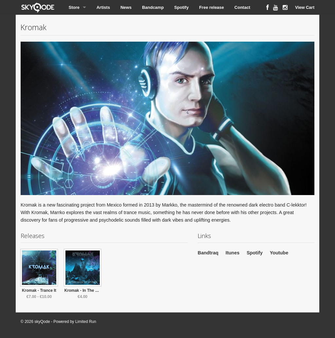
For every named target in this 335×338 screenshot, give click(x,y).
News (126, 7)
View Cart (304, 7)
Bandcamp (153, 7)
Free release (211, 7)
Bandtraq (208, 252)
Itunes (232, 252)
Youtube (279, 252)
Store (74, 7)
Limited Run (85, 321)
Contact (242, 7)
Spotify (181, 7)
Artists (103, 7)
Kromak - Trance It (39, 290)
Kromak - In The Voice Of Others (94, 290)
